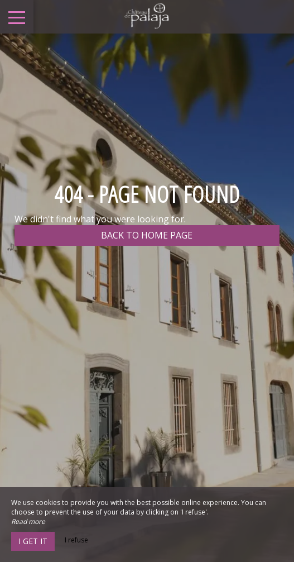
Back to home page (146, 235)
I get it (32, 541)
